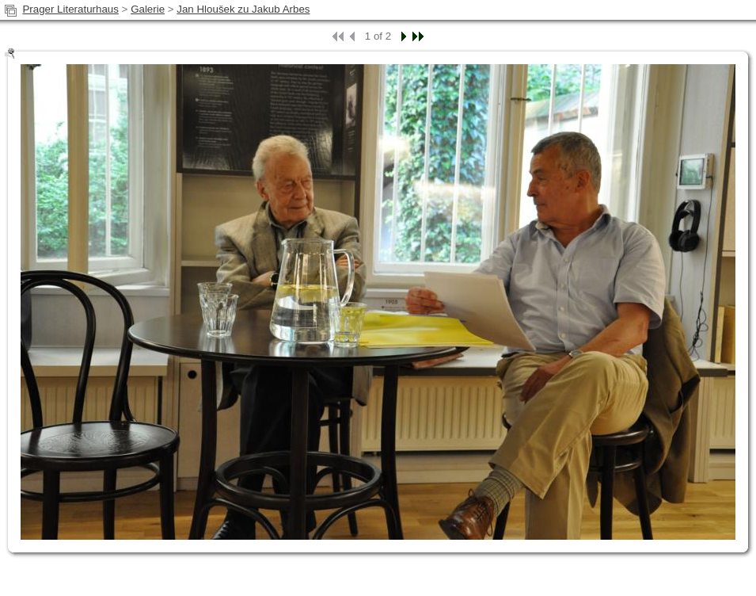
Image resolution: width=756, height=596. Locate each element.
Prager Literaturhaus (70, 9)
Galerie (148, 9)
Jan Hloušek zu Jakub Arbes (243, 9)
